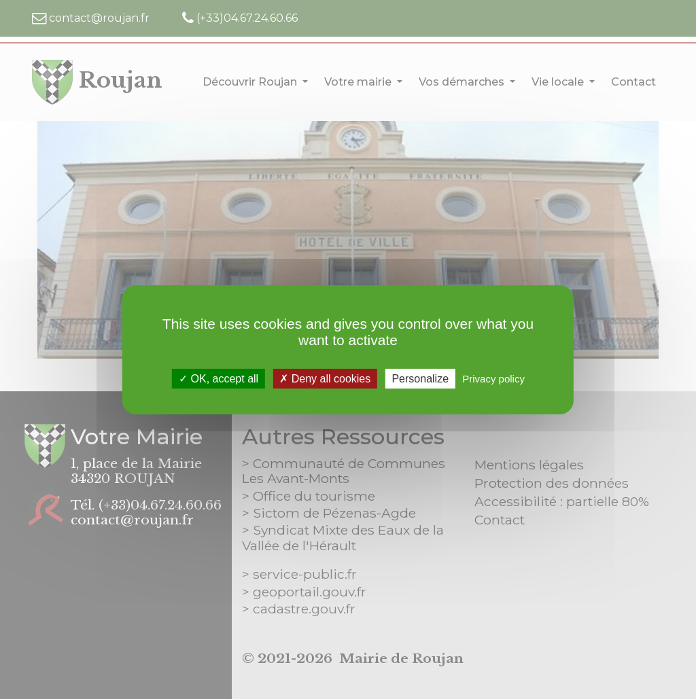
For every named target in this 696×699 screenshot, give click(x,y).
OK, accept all (218, 378)
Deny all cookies (324, 378)
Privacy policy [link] (493, 378)
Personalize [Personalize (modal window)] (420, 378)
